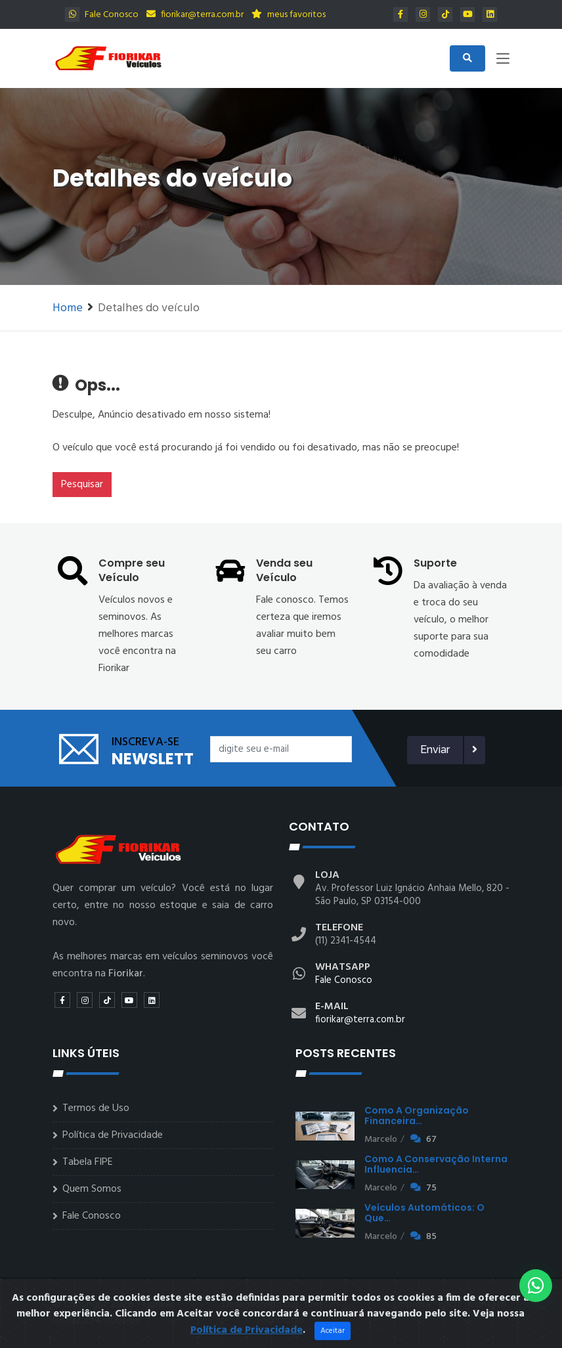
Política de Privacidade (112, 1135)
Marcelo (380, 1139)
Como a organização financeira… (416, 1115)
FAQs (450, 1304)
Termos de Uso (95, 1108)
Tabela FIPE (87, 1162)
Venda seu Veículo (284, 570)
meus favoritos (288, 14)
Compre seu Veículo (131, 570)
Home (68, 308)
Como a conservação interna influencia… (436, 1164)
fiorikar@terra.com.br (195, 14)
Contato (488, 1304)
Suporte (435, 563)
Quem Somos (91, 1189)
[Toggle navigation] (502, 61)
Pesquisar (82, 484)
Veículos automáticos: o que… (424, 1213)
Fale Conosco (102, 14)
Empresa (412, 1304)
